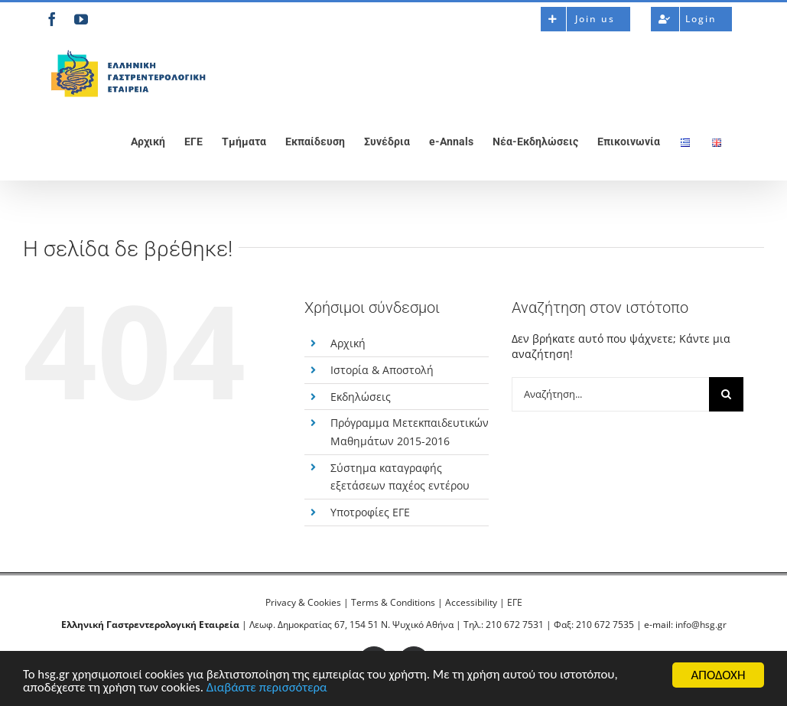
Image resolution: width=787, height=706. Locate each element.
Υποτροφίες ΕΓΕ (370, 512)
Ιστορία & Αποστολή (382, 370)
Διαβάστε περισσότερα (270, 689)
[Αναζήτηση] (726, 394)
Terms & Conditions (393, 602)
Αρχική (348, 343)
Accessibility (471, 602)
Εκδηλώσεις (360, 396)
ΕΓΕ (514, 602)
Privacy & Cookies (303, 602)
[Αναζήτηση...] (610, 394)
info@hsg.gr (701, 624)
